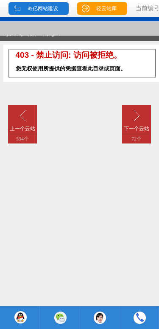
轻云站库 (106, 8)
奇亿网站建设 (43, 8)
